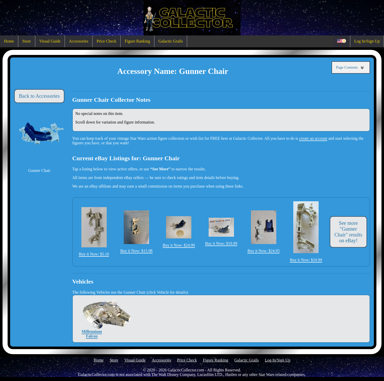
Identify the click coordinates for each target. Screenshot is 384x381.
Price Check (106, 41)
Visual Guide (50, 41)
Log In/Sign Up (367, 41)
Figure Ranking (137, 41)
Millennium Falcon (92, 318)
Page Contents (350, 67)
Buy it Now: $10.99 (306, 231)
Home (9, 41)
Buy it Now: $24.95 (263, 231)
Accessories (78, 41)
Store (26, 41)
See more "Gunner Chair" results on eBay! (348, 231)
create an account (313, 138)
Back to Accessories (39, 96)
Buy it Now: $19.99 (221, 232)
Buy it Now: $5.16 (94, 231)
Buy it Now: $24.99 (179, 231)
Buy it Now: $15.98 (136, 231)
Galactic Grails (170, 41)
